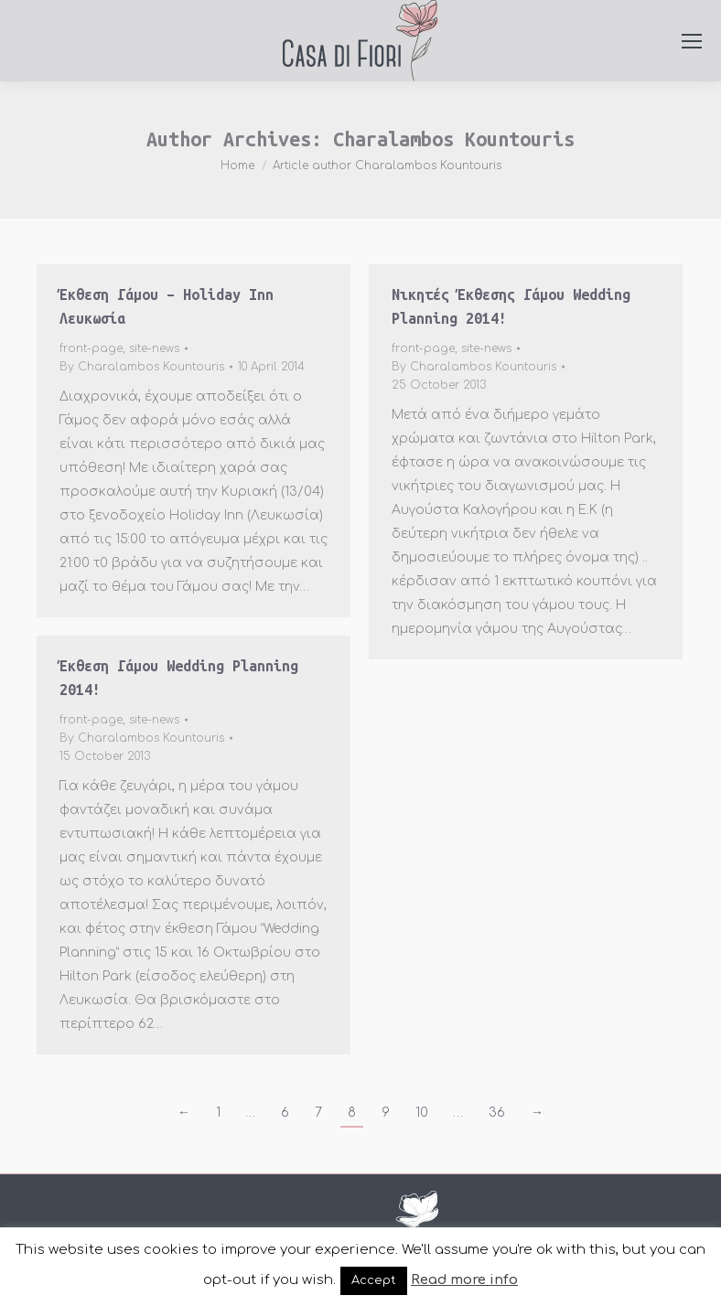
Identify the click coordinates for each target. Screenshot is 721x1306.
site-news (154, 348)
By (141, 366)
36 (497, 1112)
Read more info (464, 1280)
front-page (91, 348)
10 (421, 1112)
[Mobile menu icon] (692, 41)
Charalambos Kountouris (454, 139)
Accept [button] (373, 1280)
